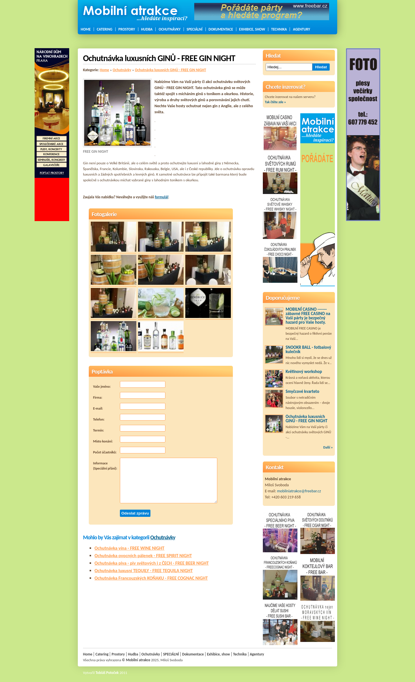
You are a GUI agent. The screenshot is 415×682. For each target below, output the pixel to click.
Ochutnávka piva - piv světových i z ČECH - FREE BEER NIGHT (152, 563)
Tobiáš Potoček (107, 672)
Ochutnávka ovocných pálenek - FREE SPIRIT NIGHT (143, 555)
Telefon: (129, 417)
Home (86, 29)
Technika (279, 29)
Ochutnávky (169, 29)
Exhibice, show (252, 29)
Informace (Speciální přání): (155, 480)
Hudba (147, 29)
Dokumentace (221, 29)
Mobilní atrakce (138, 660)
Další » (328, 447)
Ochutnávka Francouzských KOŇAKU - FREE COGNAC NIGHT (151, 578)
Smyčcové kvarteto (302, 391)
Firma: (129, 396)
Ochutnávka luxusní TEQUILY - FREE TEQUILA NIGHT (144, 570)
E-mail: (129, 406)
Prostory (126, 29)
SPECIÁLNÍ (195, 29)
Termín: (129, 428)
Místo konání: (129, 439)
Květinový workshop (304, 371)
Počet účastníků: (129, 450)
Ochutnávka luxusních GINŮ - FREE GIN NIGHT (170, 70)
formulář (161, 197)
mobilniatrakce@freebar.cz (299, 491)
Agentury (301, 29)
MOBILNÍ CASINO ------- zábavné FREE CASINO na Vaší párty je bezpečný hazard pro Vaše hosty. (308, 316)
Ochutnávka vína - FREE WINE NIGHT (130, 548)
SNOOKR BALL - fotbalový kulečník (308, 349)
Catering (104, 29)
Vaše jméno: (129, 385)
